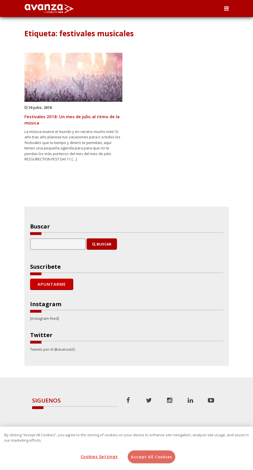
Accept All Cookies (151, 457)
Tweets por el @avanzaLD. (53, 349)
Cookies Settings (99, 456)
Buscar (101, 244)
